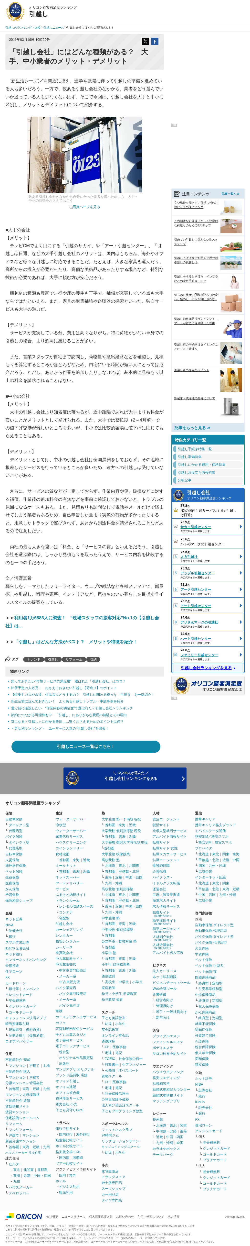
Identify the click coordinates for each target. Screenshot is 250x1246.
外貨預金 (12, 966)
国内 (62, 1175)
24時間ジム (110, 1135)
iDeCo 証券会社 (17, 948)
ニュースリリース (73, 1216)
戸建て (34, 1066)
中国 (236, 860)
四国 (201, 866)
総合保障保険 (205, 1047)
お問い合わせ (125, 1216)
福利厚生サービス (69, 1098)
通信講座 (108, 1041)
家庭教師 (108, 988)
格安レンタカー (68, 941)
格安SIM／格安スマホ (212, 836)
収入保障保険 (208, 1006)
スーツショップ (113, 1188)
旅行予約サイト (68, 1128)
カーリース (64, 947)
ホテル (61, 1181)
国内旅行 (66, 1134)
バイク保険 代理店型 (211, 942)
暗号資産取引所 (17, 1024)
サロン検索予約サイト (170, 1054)
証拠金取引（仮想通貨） (27, 1035)
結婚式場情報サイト (168, 1095)
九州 (46, 1089)
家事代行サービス (69, 836)
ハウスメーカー (21, 1187)
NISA (9, 925)
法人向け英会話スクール (120, 1105)
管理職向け (164, 1006)
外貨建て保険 (205, 1035)
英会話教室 (110, 1030)
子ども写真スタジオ (71, 1034)
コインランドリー (69, 848)
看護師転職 (161, 866)
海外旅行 (83, 1134)
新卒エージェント (166, 930)
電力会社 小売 (66, 1104)
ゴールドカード (21, 1012)
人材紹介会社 (163, 938)
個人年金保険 (205, 1053)
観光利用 (66, 1192)
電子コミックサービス (73, 1046)
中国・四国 (42, 1176)
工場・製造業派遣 (166, 895)
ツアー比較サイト (69, 1163)
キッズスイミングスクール (121, 1147)
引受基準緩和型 (210, 989)
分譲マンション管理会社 (24, 1083)
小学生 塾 (109, 953)
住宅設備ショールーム (22, 1118)
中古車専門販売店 (72, 970)
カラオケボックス (166, 1149)
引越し (53, 659)
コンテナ (66, 912)
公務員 (110, 1070)
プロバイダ (203, 848)
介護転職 (159, 871)
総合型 (64, 1052)
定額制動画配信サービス (74, 1029)
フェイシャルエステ (168, 1042)
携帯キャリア (205, 819)
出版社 (64, 1064)
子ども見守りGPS (69, 1110)
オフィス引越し (68, 1081)
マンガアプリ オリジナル (75, 1069)
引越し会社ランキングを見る (206, 668)
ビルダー (15, 1164)
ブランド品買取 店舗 (71, 1075)
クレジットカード (19, 995)
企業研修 (159, 994)
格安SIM (204, 842)
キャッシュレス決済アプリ (25, 1018)
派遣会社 (159, 889)
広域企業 (205, 871)
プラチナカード (215, 1160)
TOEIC (110, 1059)
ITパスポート (129, 1070)
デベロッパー (19, 1193)
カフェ (61, 1023)
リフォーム (74, 659)
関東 (183, 1125)
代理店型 (15, 831)
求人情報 (173, 1216)
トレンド (34, 659)
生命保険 (12, 877)
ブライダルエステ (166, 1036)
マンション (17, 1066)
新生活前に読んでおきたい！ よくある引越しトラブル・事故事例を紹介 (67, 701)
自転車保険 (13, 854)
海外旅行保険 (15, 866)
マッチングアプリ (166, 1101)
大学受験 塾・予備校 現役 (121, 819)
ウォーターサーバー (71, 819)
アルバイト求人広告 (168, 953)
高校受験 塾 (111, 860)
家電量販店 (110, 1171)
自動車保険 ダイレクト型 (214, 925)
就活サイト (161, 825)
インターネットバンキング (25, 960)
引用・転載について (151, 1216)
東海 (25, 1089)
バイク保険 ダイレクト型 (214, 936)
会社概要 (52, 1216)
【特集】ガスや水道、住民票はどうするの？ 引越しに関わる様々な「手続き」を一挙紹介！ (83, 695)
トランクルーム (68, 900)
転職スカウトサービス (170, 854)
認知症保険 (203, 1030)
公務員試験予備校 (115, 1099)
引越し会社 (214, 495)
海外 (72, 1175)
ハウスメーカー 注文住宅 (23, 1153)
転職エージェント (166, 860)
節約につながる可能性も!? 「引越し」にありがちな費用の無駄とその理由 (69, 715)
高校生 (110, 982)
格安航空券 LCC (68, 1152)
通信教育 (108, 976)
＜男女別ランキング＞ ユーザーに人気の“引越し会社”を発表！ (60, 728)
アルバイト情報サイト (170, 836)
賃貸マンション (17, 1112)
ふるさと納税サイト (71, 895)
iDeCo (200, 1102)
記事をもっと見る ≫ (193, 428)
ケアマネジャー (134, 1065)
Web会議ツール (165, 988)
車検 (59, 1011)
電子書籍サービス (69, 1040)
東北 (16, 1170)
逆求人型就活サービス (170, 831)
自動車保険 (13, 819)
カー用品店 (110, 1194)
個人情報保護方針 (101, 1216)
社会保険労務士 (131, 1059)
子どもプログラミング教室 (122, 1111)
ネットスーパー (68, 877)
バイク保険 (13, 836)
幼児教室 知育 (112, 999)
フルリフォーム (21, 1130)
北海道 (110, 866)
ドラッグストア (113, 1177)
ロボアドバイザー (19, 1041)
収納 (93, 659)
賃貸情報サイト (17, 1106)
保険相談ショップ (19, 900)
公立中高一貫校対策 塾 (119, 941)
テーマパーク (163, 1155)
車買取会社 (64, 953)
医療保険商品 (205, 977)
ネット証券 (13, 919)
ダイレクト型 (19, 825)
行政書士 (112, 1065)
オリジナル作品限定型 (76, 1058)
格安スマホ (223, 842)
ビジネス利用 (69, 1187)
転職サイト (161, 842)
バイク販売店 (66, 988)
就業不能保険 (205, 1024)
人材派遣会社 (163, 946)
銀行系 (14, 989)
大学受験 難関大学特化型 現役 (125, 842)
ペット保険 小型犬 (209, 966)
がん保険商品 (205, 1012)
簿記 (118, 1053)
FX (7, 977)
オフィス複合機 (68, 1093)
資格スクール (112, 1076)
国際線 (78, 1157)
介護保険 (202, 1041)
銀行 (12, 936)
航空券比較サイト (69, 1140)
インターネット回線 (210, 877)
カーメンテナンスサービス (76, 1017)
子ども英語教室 (113, 1018)
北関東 (28, 1170)
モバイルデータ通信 (210, 831)
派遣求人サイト (165, 900)
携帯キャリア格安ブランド (215, 825)
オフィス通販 (66, 1087)
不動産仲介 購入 (17, 1071)
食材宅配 (62, 854)
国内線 (64, 1157)
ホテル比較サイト (69, 1146)
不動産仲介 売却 (17, 1060)
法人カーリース (165, 971)
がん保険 (12, 889)
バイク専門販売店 (72, 994)
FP (107, 1047)
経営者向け (164, 1000)
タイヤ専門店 (112, 1200)
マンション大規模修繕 (22, 1095)
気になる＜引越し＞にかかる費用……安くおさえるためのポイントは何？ (67, 721)
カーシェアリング (69, 930)
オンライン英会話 (115, 1035)
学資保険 (12, 895)
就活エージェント (166, 819)
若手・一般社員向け (171, 1012)
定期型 (217, 983)
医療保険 (12, 883)
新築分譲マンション (20, 1141)
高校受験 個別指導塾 (117, 889)
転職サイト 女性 (165, 848)
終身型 (203, 983)
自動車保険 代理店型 (211, 931)
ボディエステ (163, 1048)
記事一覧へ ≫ (231, 194)
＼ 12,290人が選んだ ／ (131, 776)
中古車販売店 (66, 965)
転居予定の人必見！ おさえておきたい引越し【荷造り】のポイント (64, 688)
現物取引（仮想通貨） (26, 1030)
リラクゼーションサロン (120, 1141)
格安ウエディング (166, 1078)
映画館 (158, 1120)
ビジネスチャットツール (171, 983)
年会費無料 (17, 1000)
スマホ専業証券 (17, 942)
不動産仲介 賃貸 (17, 1100)
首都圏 (14, 1089)
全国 (180, 1143)
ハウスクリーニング (71, 842)
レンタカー (64, 935)
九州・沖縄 (113, 883)
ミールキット (66, 866)
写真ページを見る (86, 207)
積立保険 (202, 1065)
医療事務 (119, 1047)
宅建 (108, 1053)
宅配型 (64, 918)
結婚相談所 (161, 1084)
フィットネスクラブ (117, 1130)
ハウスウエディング (168, 1072)
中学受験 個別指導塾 (117, 930)
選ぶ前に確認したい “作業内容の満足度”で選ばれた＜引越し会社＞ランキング (72, 708)
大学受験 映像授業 (116, 854)
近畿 (36, 1089)
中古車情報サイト (69, 959)
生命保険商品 (205, 995)
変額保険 (202, 1059)
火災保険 (12, 860)
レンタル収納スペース (76, 906)
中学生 (124, 982)
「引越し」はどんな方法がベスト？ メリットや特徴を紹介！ (75, 641)
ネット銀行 (13, 954)
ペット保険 (13, 871)
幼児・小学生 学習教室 (119, 994)
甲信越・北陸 (129, 871)
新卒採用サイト (165, 922)
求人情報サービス (166, 906)
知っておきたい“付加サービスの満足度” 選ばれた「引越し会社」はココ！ (68, 681)
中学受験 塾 (111, 918)
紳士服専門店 (112, 1183)
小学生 (137, 982)
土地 (46, 1066)
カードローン (15, 983)
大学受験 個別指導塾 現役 (121, 831)
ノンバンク (31, 989)
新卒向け (163, 1018)
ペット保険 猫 (206, 971)
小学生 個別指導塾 (116, 965)
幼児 (108, 1024)
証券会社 (15, 931)
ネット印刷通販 (165, 977)
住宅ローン (13, 971)
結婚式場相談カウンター (171, 1089)
